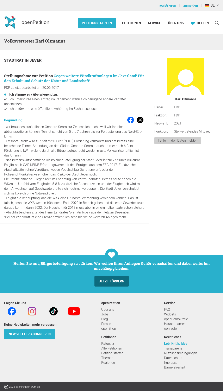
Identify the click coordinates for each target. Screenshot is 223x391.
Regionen (108, 363)
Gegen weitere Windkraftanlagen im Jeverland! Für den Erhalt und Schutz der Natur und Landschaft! (74, 78)
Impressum (172, 363)
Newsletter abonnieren (30, 334)
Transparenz (173, 348)
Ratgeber (107, 344)
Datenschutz (173, 358)
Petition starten (97, 23)
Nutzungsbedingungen (180, 353)
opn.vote (170, 329)
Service (154, 23)
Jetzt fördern (111, 281)
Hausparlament (175, 324)
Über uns (107, 310)
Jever (36, 60)
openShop (108, 329)
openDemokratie (176, 319)
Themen (107, 358)
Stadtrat (14, 60)
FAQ (167, 310)
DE (210, 5)
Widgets (170, 314)
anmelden (190, 5)
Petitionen (132, 23)
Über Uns (176, 23)
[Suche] (217, 22)
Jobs (105, 314)
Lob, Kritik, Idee (175, 344)
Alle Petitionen (111, 348)
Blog (104, 319)
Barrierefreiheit (174, 367)
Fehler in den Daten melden (177, 140)
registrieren (167, 5)
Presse (106, 324)
